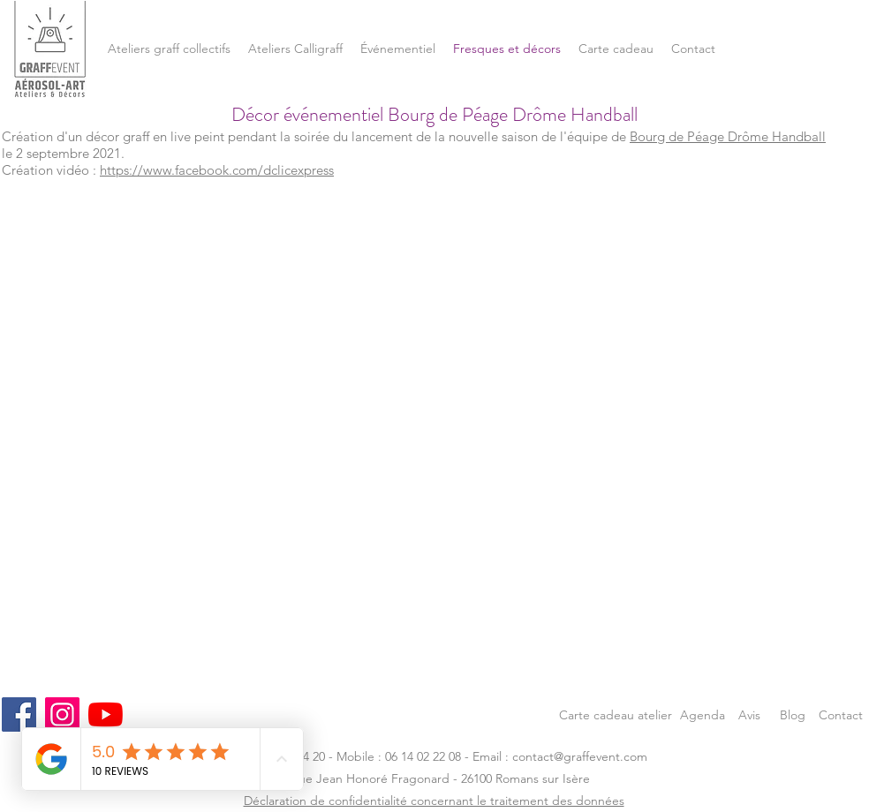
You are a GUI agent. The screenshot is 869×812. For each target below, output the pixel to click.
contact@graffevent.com (579, 756)
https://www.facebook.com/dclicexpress (217, 170)
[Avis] (749, 714)
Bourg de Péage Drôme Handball (728, 136)
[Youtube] (105, 714)
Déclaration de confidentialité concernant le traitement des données (434, 800)
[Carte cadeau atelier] (615, 714)
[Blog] (792, 714)
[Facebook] (19, 714)
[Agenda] (702, 714)
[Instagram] (62, 714)
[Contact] (840, 714)
